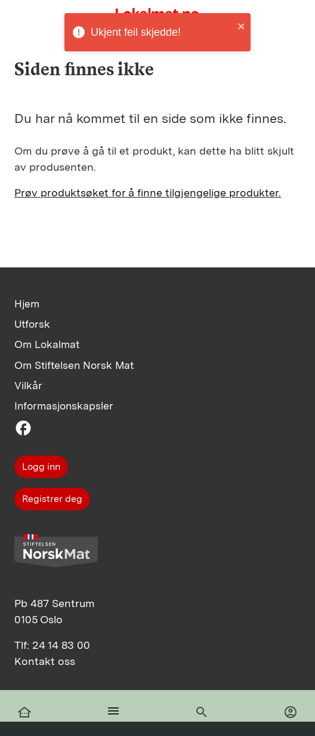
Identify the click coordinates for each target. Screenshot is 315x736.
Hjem (26, 303)
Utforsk (32, 324)
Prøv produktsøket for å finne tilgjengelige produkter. (147, 192)
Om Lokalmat (46, 344)
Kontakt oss (44, 661)
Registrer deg (52, 498)
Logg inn (41, 466)
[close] (241, 26)
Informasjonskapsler (63, 405)
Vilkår (28, 385)
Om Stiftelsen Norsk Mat (74, 365)
